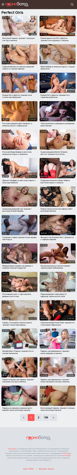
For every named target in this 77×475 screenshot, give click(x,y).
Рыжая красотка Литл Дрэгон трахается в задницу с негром (54, 39)
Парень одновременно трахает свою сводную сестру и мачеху (55, 380)
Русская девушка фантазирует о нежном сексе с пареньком (17, 124)
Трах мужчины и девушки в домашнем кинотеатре (58, 124)
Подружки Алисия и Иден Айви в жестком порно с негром (55, 181)
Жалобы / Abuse (46, 469)
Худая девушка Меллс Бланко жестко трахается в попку (54, 153)
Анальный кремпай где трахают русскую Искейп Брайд (17, 210)
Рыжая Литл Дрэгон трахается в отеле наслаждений (17, 96)
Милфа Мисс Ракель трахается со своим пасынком (18, 352)
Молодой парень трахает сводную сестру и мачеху (18, 39)
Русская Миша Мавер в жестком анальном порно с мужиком (17, 153)
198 (46, 417)
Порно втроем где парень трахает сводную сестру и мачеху (18, 380)
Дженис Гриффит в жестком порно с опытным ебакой (19, 181)
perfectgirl (67, 455)
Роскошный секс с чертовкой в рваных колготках (16, 295)
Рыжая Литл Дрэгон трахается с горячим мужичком (55, 96)
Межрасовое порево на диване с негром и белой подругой (17, 267)
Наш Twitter (28, 469)
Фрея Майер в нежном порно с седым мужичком (58, 67)
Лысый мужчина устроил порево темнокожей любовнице (55, 267)
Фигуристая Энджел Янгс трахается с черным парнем (57, 238)
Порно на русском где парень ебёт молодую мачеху (57, 210)
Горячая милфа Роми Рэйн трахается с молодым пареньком (57, 323)
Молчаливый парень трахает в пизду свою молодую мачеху (58, 409)
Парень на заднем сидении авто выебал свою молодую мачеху (17, 409)
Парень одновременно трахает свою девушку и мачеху (55, 352)
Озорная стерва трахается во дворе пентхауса (19, 238)
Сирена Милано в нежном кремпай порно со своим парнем (18, 67)
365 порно (67, 453)
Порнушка (12, 449)
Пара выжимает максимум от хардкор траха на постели (54, 295)
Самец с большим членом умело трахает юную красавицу (17, 323)
